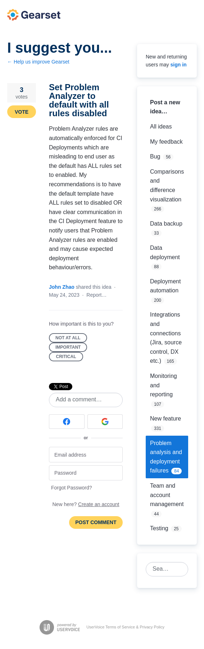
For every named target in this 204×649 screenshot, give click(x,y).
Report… (96, 295)
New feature (165, 418)
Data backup (166, 224)
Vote (21, 112)
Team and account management (166, 495)
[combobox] (163, 569)
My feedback (166, 142)
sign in (178, 64)
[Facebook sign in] (67, 421)
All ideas (161, 126)
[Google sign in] (105, 421)
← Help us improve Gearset (38, 62)
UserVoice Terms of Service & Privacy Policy (125, 627)
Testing (159, 528)
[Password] (86, 473)
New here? (86, 504)
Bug (155, 156)
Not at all (71, 339)
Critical (69, 357)
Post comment (95, 522)
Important (71, 348)
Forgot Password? (71, 488)
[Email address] (86, 454)
